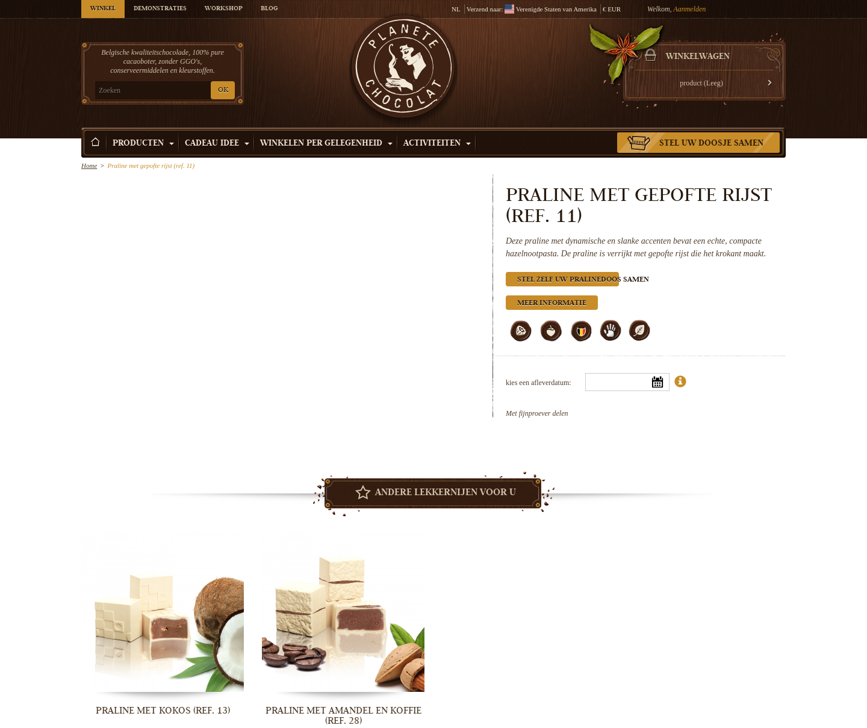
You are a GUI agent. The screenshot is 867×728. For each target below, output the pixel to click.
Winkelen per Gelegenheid (326, 144)
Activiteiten (437, 144)
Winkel (103, 9)
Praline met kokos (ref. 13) (163, 710)
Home (89, 165)
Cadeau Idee (217, 144)
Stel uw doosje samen (711, 144)
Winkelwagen (698, 57)
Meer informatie (551, 303)
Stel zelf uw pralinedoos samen (568, 280)
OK (223, 90)
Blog (269, 9)
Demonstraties (160, 9)
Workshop (224, 9)
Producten (143, 144)
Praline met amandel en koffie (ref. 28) (343, 715)
